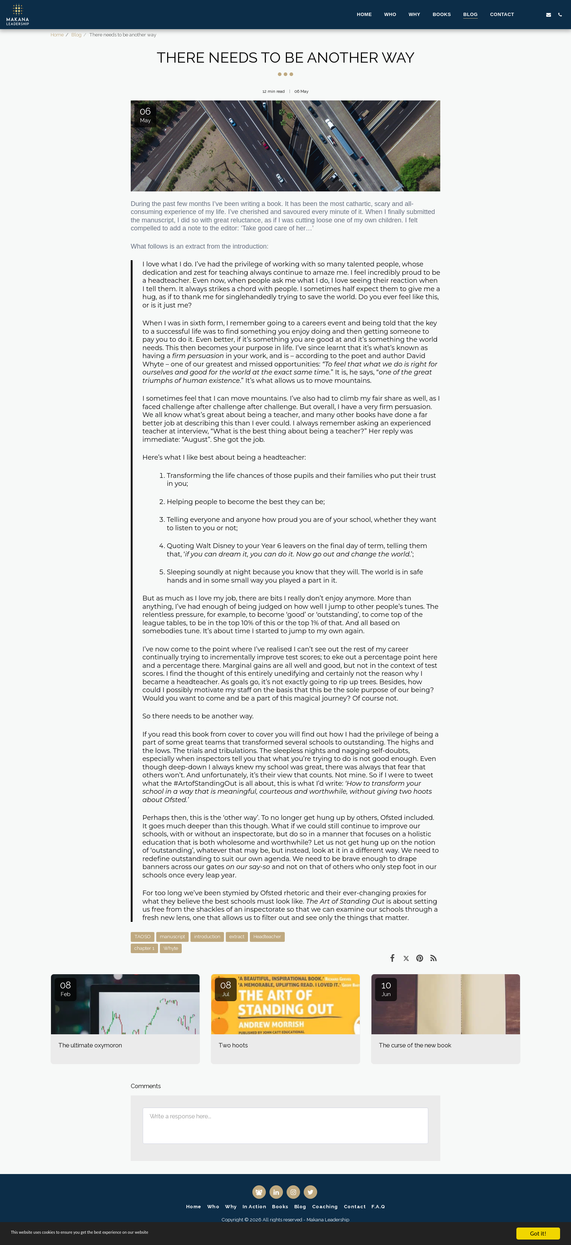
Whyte (171, 948)
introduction (207, 936)
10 (386, 989)
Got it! (538, 1233)
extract (236, 936)
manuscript (172, 936)
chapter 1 (144, 948)
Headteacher (267, 936)
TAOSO (142, 936)
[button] (526, 14)
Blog (76, 34)
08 (65, 989)
